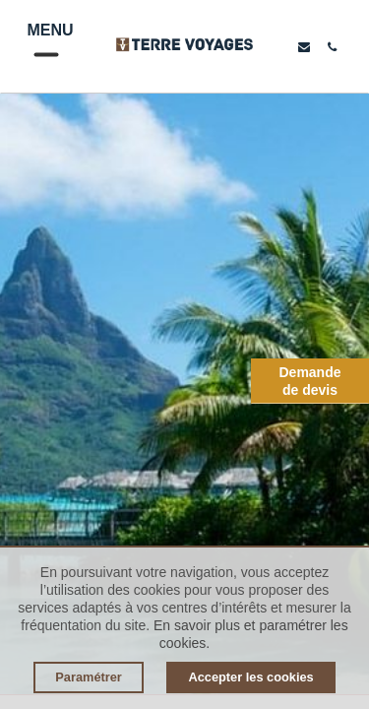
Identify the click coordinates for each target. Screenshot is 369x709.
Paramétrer (88, 677)
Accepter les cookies (250, 677)
